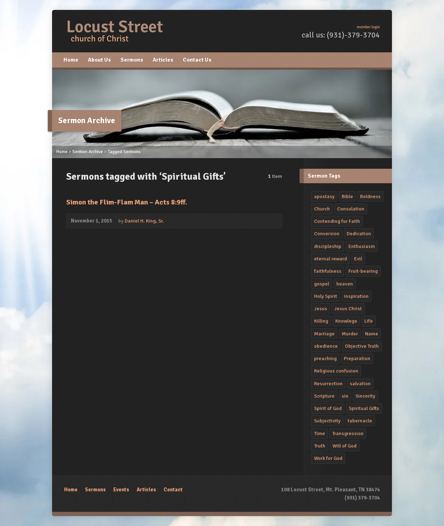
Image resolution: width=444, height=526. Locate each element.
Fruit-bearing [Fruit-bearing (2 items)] (363, 271)
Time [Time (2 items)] (319, 433)
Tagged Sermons (124, 152)
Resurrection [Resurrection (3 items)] (328, 383)
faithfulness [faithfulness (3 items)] (327, 271)
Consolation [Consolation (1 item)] (350, 209)
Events (121, 489)
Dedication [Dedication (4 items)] (359, 233)
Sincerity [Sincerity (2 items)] (365, 396)
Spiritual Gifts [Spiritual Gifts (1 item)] (364, 408)
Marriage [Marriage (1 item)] (324, 333)
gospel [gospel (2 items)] (321, 284)
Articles (163, 59)
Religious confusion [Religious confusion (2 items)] (336, 371)
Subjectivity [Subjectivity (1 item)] (327, 420)
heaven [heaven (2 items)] (344, 284)
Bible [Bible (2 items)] (347, 196)
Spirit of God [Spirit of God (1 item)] (328, 408)
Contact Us (197, 59)
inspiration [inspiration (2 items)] (356, 296)
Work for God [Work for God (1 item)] (328, 458)
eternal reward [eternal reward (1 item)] (330, 258)
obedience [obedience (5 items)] (326, 346)
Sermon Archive (87, 152)
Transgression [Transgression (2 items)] (348, 433)
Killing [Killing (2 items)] (321, 321)
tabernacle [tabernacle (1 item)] (360, 420)
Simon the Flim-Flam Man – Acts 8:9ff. (126, 202)
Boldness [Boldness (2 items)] (370, 196)
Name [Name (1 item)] (371, 333)
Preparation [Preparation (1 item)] (357, 358)
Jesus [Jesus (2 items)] (320, 308)
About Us (99, 59)
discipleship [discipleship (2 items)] (327, 246)
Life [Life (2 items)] (368, 321)
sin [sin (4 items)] (345, 396)
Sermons (131, 59)
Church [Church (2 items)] (322, 209)
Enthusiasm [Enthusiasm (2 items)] (361, 246)
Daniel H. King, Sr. (144, 221)
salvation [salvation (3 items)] (360, 383)
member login (368, 27)
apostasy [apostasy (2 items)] (324, 196)
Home (70, 59)
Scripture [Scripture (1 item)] (324, 396)
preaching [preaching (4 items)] (325, 358)
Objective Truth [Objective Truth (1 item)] (362, 346)
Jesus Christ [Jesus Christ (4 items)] (348, 308)
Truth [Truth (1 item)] (319, 446)
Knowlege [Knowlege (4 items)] (346, 321)
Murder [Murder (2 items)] (350, 333)
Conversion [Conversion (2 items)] (327, 233)
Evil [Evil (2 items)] (358, 258)
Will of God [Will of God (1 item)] (344, 446)
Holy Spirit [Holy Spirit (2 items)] (325, 296)
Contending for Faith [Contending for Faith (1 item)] (337, 221)
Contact (173, 489)
